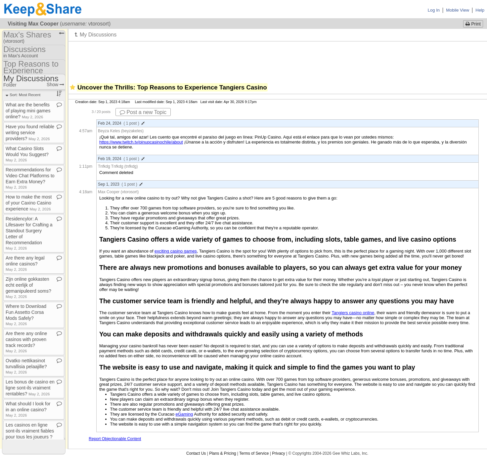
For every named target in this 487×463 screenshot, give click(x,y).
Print (473, 24)
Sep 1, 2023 (120, 184)
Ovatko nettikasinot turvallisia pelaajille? (26, 366)
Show (55, 84)
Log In (434, 10)
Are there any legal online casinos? (25, 263)
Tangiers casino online (353, 312)
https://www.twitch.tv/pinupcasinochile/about (141, 142)
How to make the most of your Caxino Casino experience (29, 202)
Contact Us (196, 453)
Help (479, 10)
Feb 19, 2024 (121, 158)
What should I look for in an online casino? (28, 409)
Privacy (278, 453)
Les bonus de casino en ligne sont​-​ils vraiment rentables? (30, 387)
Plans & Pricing (222, 453)
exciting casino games (176, 251)
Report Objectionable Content (115, 438)
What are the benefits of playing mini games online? (28, 110)
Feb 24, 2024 (121, 123)
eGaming (184, 414)
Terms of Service (254, 453)
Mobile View (457, 10)
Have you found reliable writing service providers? (30, 132)
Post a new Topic (143, 112)
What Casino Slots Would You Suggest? (27, 154)
